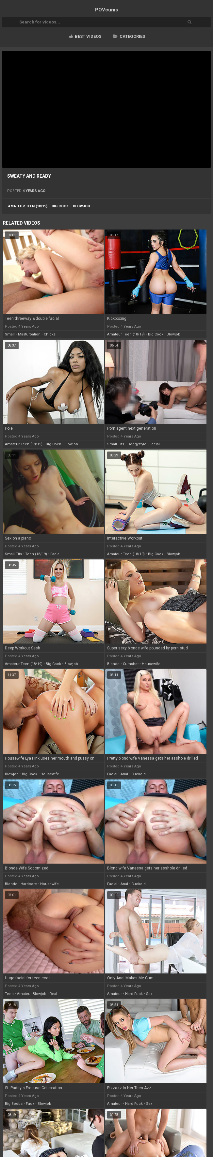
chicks (50, 334)
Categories (129, 36)
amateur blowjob (31, 994)
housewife (151, 664)
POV (106, 10)
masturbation (29, 334)
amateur (114, 994)
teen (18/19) (36, 554)
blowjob (81, 206)
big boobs (14, 1104)
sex (149, 994)
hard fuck (134, 994)
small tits (115, 444)
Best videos (85, 36)
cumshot (131, 664)
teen (9, 994)
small (10, 334)
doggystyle (136, 444)
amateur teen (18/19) (27, 206)
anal (124, 774)
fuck (30, 1104)
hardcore (29, 884)
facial (155, 444)
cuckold (138, 774)
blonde (113, 664)
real (53, 994)
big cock (60, 206)
